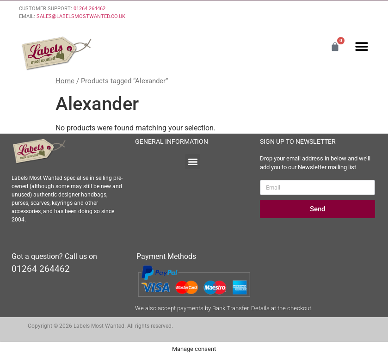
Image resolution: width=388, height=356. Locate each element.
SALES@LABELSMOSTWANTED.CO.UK (81, 16)
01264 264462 (89, 9)
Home (64, 81)
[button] (361, 46)
